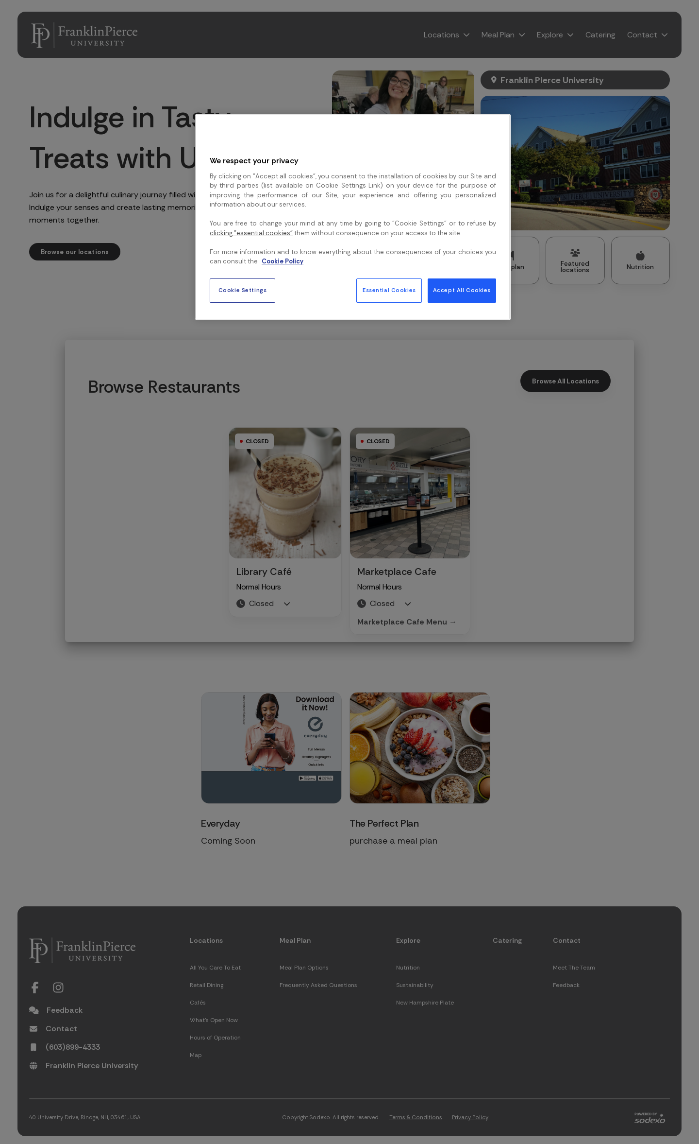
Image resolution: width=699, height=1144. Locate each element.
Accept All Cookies (462, 290)
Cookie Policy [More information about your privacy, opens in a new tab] (282, 261)
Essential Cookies (389, 290)
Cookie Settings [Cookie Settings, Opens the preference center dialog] (242, 290)
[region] (353, 216)
